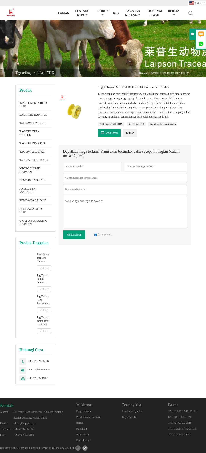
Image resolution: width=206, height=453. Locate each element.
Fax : (2, 434)
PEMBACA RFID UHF (30, 210)
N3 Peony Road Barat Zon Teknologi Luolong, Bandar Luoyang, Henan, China (38, 415)
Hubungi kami (155, 13)
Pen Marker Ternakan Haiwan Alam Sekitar (44, 258)
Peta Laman (82, 434)
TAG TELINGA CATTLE (29, 133)
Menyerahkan (74, 234)
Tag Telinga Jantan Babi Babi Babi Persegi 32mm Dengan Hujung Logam (43, 321)
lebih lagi (44, 268)
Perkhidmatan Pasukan (88, 417)
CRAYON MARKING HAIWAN (33, 222)
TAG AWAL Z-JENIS (32, 123)
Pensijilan (81, 428)
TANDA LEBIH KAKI (33, 160)
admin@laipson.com (39, 369)
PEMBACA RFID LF (32, 200)
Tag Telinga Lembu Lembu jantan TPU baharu (43, 279)
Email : (4, 423)
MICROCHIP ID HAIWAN (29, 170)
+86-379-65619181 (38, 378)
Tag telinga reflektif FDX (111, 124)
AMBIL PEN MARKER (27, 190)
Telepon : (5, 429)
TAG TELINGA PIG (32, 143)
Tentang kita (82, 13)
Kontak (7, 405)
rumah (144, 73)
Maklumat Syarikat (132, 411)
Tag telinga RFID (136, 124)
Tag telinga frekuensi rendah (163, 124)
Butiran (130, 132)
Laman (63, 13)
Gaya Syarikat (129, 417)
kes (116, 13)
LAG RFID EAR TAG (33, 114)
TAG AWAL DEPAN (32, 151)
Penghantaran (83, 411)
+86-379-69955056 (38, 361)
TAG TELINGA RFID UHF (33, 104)
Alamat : (4, 412)
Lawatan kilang (132, 13)
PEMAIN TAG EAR (32, 180)
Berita (173, 12)
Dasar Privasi (83, 440)
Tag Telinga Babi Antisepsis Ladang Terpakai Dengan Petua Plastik (44, 300)
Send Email (109, 132)
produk (102, 12)
